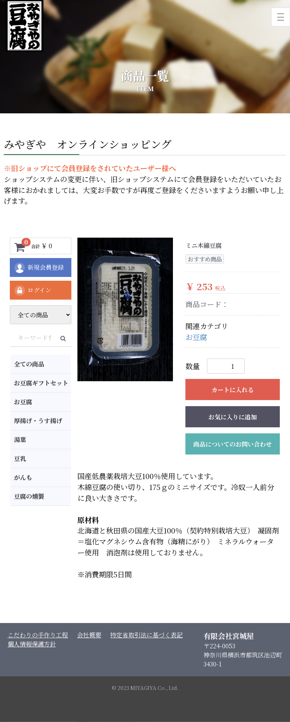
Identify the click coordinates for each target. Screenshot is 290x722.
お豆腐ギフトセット (41, 383)
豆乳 (20, 458)
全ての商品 (29, 364)
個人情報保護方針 (32, 644)
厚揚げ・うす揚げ (38, 420)
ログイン (32, 290)
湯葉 (20, 439)
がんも (23, 477)
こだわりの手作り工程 (38, 635)
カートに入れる (232, 389)
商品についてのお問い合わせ (232, 444)
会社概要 (89, 635)
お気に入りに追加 (232, 417)
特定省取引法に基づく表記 (146, 635)
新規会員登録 (39, 268)
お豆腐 (23, 401)
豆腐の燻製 (29, 496)
